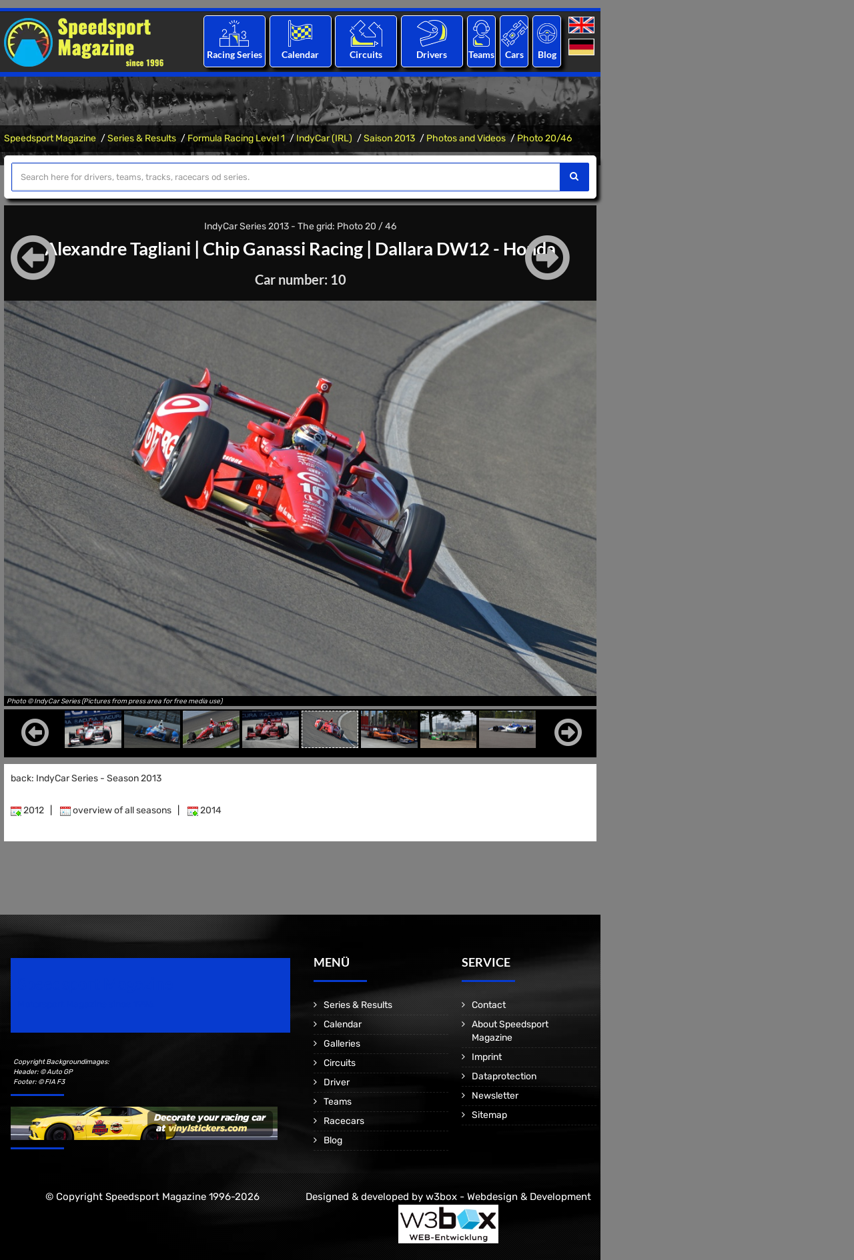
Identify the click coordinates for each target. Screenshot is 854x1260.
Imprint (487, 1057)
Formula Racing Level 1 (236, 138)
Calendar (300, 54)
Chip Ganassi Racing (283, 248)
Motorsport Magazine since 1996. (86, 1004)
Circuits (366, 54)
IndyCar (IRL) (324, 138)
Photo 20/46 (544, 138)
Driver (337, 1082)
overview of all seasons (115, 810)
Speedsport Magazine (50, 138)
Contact (489, 1005)
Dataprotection (504, 1076)
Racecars (344, 1121)
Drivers (431, 54)
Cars (514, 54)
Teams (481, 54)
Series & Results (141, 138)
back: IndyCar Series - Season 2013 (86, 778)
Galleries (342, 1043)
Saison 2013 (389, 138)
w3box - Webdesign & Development (508, 1197)
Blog (547, 54)
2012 (27, 810)
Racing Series (234, 54)
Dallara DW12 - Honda (473, 248)
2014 (204, 810)
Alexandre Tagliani (109, 248)
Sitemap (489, 1115)
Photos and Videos (466, 138)
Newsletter (495, 1095)
